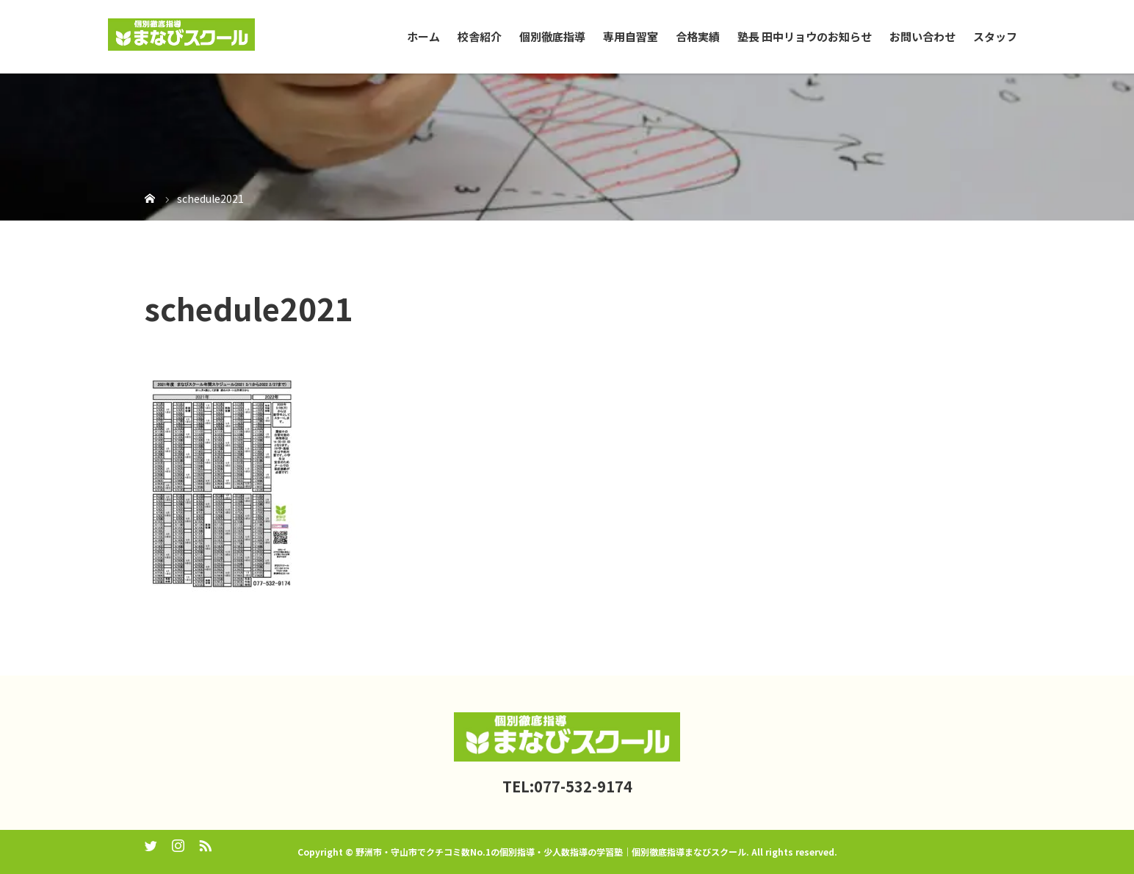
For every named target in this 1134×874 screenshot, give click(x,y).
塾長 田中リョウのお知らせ (804, 36)
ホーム (423, 36)
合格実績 (698, 36)
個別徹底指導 (552, 36)
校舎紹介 (480, 36)
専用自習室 (630, 36)
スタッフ (995, 36)
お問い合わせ (922, 36)
